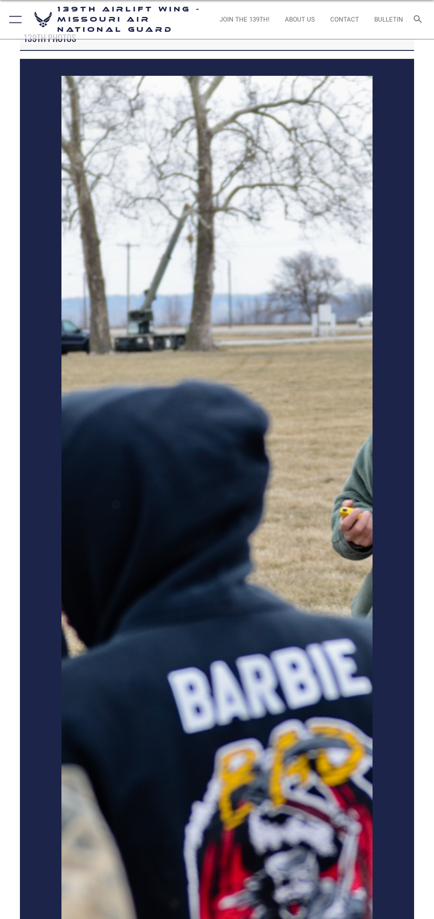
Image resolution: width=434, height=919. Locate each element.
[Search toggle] (419, 19)
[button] (14, 19)
